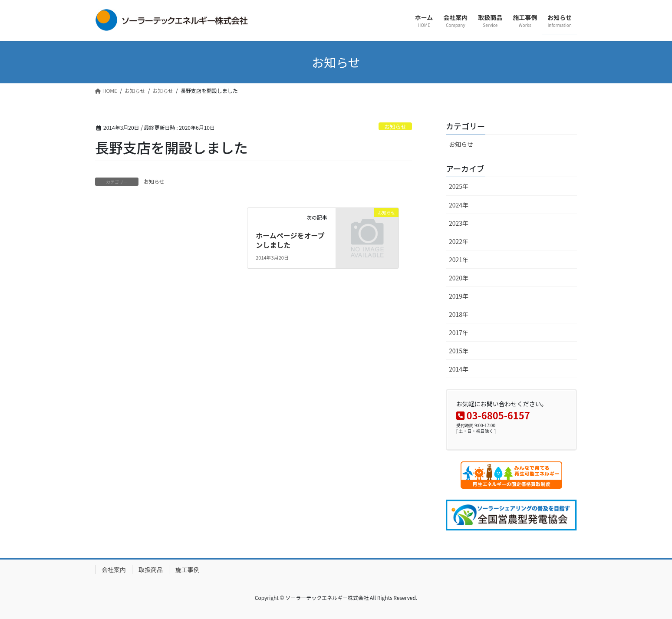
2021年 (458, 259)
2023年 (458, 223)
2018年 (458, 314)
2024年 (458, 205)
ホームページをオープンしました (290, 240)
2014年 (458, 369)
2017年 (458, 332)
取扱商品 (150, 569)
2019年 (458, 296)
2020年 (458, 277)
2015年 (458, 350)
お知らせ (395, 126)
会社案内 (114, 569)
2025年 (458, 186)
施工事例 (187, 569)
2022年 (458, 241)
